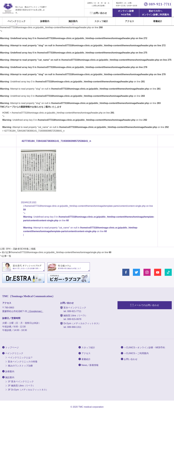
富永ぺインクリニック (8, 8)
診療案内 (44, 21)
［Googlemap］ (35, 311)
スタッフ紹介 (101, 21)
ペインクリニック (16, 21)
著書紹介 (157, 21)
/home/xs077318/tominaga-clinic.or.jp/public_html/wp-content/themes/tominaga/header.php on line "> (85, 120)
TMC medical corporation (91, 407)
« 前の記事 (5, 252)
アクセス (129, 21)
